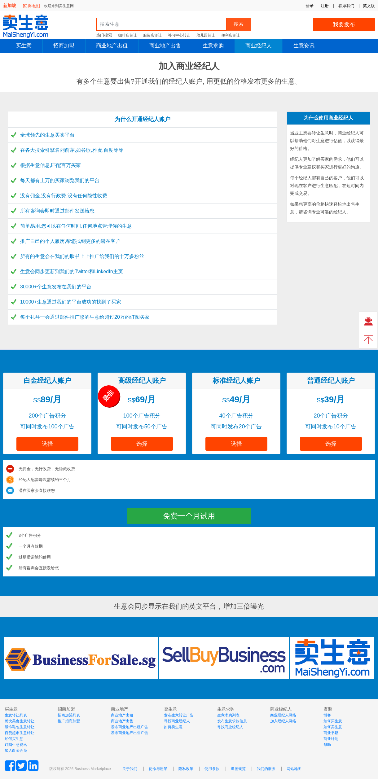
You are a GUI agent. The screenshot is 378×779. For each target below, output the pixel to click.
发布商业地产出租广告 (129, 727)
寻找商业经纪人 (177, 721)
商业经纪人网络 (283, 715)
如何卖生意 (173, 727)
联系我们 (346, 5)
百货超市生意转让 (19, 733)
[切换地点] (31, 6)
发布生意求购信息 (232, 721)
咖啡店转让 (127, 35)
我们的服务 (266, 769)
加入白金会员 (16, 750)
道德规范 (238, 769)
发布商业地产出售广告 (129, 733)
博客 (327, 715)
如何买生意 (14, 739)
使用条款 (211, 769)
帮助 (327, 744)
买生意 (24, 46)
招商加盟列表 (69, 715)
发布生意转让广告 (179, 715)
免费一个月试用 (189, 516)
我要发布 (344, 24)
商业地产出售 (165, 46)
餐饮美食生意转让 (19, 721)
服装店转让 (152, 35)
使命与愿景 (158, 769)
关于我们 (129, 769)
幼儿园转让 (205, 35)
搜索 (239, 24)
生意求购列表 (228, 715)
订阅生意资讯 (16, 744)
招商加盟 (63, 46)
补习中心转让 (179, 35)
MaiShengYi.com (31, 26)
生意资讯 (303, 46)
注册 (325, 5)
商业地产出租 (112, 46)
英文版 (369, 5)
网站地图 (294, 769)
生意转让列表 (16, 715)
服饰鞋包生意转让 (19, 727)
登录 (309, 5)
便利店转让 (230, 35)
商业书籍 (330, 733)
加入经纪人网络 (283, 721)
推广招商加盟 (69, 721)
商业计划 (330, 739)
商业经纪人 (258, 46)
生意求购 (213, 46)
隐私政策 (185, 769)
